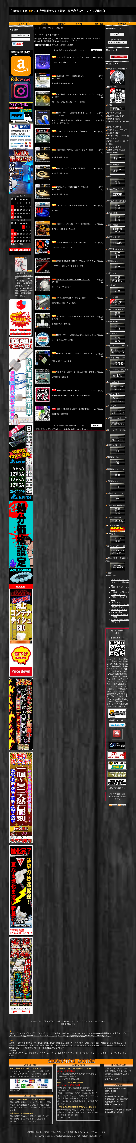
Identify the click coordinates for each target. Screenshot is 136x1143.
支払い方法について (59, 1132)
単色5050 (59, 28)
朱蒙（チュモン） (117, 278)
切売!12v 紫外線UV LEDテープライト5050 (70, 57)
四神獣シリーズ (117, 242)
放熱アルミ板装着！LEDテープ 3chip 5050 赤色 (72, 261)
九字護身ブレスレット (117, 254)
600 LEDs (70, 1033)
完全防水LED (28, 1036)
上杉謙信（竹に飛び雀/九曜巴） (117, 123)
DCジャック (18, 1036)
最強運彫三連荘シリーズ (117, 362)
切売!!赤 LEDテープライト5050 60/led (69, 242)
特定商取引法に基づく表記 (38, 1132)
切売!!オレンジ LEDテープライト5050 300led (71, 224)
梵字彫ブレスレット (117, 266)
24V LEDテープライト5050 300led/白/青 (69, 205)
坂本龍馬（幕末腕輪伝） (117, 206)
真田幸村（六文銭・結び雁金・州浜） (116, 142)
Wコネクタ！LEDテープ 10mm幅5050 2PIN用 (73, 372)
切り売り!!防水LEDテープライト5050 (69, 298)
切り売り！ (106, 1036)
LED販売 (44, 24)
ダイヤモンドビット (73, 1053)
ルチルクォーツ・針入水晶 (117, 374)
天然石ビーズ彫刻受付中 (117, 77)
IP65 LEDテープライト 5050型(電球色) (69, 168)
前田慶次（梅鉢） (114, 133)
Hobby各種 (117, 538)
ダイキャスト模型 (58, 1053)
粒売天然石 (117, 290)
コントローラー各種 (66, 1036)
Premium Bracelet (117, 387)
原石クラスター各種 (117, 314)
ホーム (37, 28)
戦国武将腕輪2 (117, 169)
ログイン (79, 24)
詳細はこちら (15, 1090)
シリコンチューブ (50, 1036)
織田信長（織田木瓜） (116, 116)
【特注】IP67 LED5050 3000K (65, 390)
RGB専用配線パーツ (106, 1033)
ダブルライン (79, 1033)
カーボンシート (104, 1053)
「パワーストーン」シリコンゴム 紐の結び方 (120, 582)
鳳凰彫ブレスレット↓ (117, 474)
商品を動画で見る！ (119, 610)
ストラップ (117, 411)
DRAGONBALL (117, 528)
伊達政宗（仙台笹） (115, 147)
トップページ (22, 24)
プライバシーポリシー (113, 1079)
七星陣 (110, 573)
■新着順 (70, 45)
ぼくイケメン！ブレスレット (117, 436)
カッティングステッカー (117, 551)
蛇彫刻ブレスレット (117, 486)
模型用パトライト (89, 1053)
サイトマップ (116, 602)
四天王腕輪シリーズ (117, 194)
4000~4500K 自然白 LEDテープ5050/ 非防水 (71, 409)
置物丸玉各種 (117, 326)
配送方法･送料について (79, 1132)
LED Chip (98, 1036)
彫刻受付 (61, 24)
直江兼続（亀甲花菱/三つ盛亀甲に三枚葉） (117, 137)
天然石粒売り (89, 1043)
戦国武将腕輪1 (117, 157)
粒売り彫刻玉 (22, 1045)
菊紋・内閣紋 (117, 230)
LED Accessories (91, 1033)
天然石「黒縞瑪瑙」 (117, 520)
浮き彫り (80, 1043)
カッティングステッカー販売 (20, 1053)
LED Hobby (89, 1036)
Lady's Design (117, 338)
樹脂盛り (117, 108)
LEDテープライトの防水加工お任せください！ (72, 335)
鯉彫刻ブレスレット (117, 462)
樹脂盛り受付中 (30, 1043)
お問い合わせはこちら (113, 1104)
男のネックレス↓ (117, 399)
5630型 (32, 1033)
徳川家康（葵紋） (114, 119)
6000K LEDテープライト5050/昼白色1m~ (70, 131)
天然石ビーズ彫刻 (16, 1043)
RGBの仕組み (116, 612)
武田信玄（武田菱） (115, 127)
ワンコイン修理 (58, 1048)
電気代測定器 (79, 1036)
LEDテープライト (48, 28)
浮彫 (117, 181)
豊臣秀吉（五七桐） (115, 113)
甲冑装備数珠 (46, 1048)
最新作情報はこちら (117, 788)
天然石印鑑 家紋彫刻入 (117, 510)
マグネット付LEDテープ (44, 1033)
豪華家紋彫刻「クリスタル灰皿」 (117, 564)
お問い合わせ (123, 24)
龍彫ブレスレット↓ (117, 450)
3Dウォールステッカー (42, 1053)
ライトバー (38, 1036)
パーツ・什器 (117, 302)
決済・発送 (99, 24)
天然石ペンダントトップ (117, 423)
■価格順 (63, 45)
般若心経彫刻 (117, 218)
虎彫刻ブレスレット (117, 498)
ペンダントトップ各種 (82, 1045)
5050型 (26, 1033)
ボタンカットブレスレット (117, 350)
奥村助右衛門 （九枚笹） (117, 150)
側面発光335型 (60, 1033)
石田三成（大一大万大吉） (117, 130)
